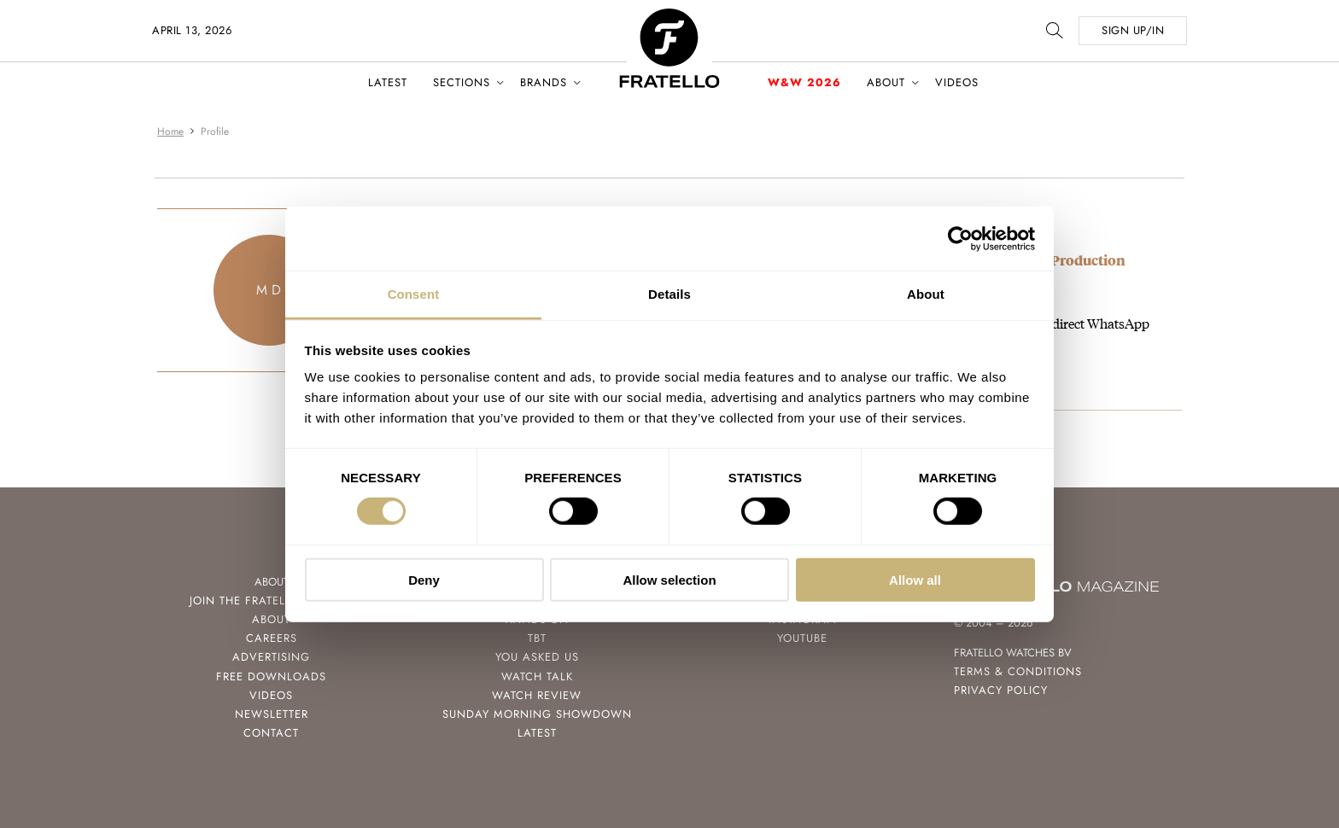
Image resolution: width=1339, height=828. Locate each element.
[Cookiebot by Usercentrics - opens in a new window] (960, 238)
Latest (387, 82)
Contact (271, 733)
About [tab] (925, 294)
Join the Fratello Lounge (272, 600)
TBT (537, 638)
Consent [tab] (414, 294)
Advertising (271, 657)
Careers (271, 638)
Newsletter (271, 714)
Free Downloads (271, 676)
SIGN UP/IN (1133, 30)
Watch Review (537, 695)
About (886, 82)
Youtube (802, 638)
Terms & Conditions (1018, 671)
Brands (543, 82)
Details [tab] (669, 294)
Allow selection (669, 580)
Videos (957, 82)
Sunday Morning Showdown (537, 714)
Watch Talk (537, 676)
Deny (424, 580)
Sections (461, 82)
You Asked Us (537, 657)
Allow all (915, 580)
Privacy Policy (1001, 690)
